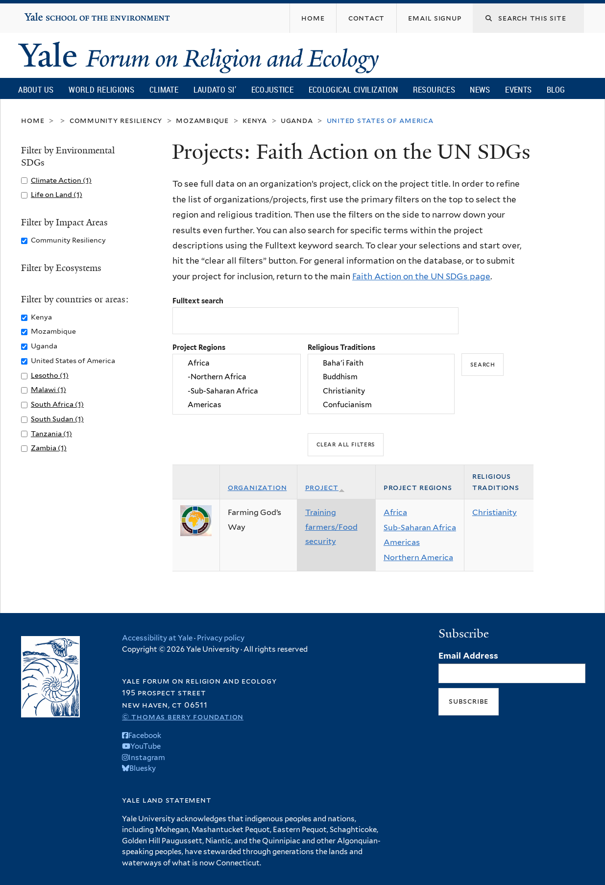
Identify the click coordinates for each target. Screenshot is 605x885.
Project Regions (198, 347)
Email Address (468, 656)
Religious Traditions (341, 347)
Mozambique (202, 120)
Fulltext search (197, 300)
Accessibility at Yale (157, 638)
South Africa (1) (57, 404)
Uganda (297, 120)
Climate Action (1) (61, 180)
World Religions (101, 89)
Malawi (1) (48, 389)
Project (325, 487)
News (480, 89)
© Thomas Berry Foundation (182, 716)
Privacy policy (220, 638)
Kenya (254, 120)
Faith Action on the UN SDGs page (421, 276)
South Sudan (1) (57, 419)
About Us (35, 89)
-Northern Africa (236, 377)
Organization (257, 487)
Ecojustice (272, 89)
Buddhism (381, 377)
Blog (556, 89)
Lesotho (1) (50, 375)
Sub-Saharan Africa (420, 527)
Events (518, 89)
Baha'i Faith (381, 363)
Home (32, 120)
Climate (163, 89)
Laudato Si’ (215, 89)
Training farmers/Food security (331, 527)
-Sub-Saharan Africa (236, 391)
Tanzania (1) (51, 433)
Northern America (418, 557)
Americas (236, 405)
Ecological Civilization (353, 89)
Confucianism (381, 405)
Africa (236, 363)
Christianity (381, 391)
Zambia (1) (49, 447)
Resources (434, 89)
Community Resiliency (116, 120)
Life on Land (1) (56, 194)
